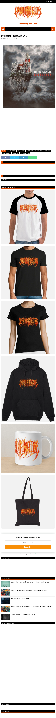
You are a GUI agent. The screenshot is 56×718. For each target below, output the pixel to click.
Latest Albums (6, 153)
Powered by (28, 554)
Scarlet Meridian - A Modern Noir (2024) (23, 614)
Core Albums (21, 150)
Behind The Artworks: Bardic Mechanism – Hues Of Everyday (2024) (31, 606)
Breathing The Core (28, 24)
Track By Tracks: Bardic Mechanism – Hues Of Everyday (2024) (29, 590)
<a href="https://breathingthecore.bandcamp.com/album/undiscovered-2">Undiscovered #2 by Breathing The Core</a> (18, 663)
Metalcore (15, 153)
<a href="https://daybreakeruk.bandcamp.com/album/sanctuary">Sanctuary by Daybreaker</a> (28, 129)
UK (28, 153)
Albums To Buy (11, 150)
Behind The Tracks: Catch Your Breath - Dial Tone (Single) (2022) (30, 582)
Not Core (23, 153)
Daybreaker (30, 150)
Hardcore (47, 150)
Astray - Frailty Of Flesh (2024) (20, 598)
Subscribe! (28, 547)
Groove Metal (39, 150)
